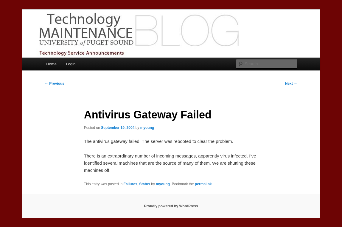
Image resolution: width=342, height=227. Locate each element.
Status (144, 184)
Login (70, 64)
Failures (130, 184)
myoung (147, 128)
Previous (54, 83)
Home (51, 64)
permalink (203, 184)
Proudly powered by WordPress (171, 206)
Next (291, 83)
